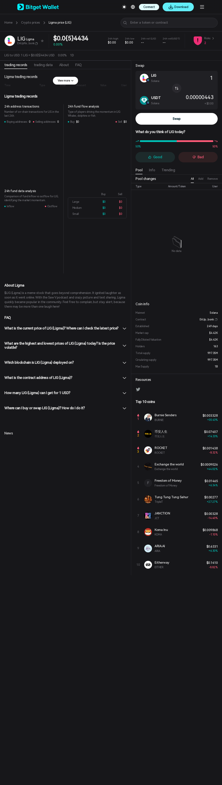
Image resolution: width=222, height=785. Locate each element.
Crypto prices (30, 22)
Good (155, 157)
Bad (198, 157)
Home (8, 22)
